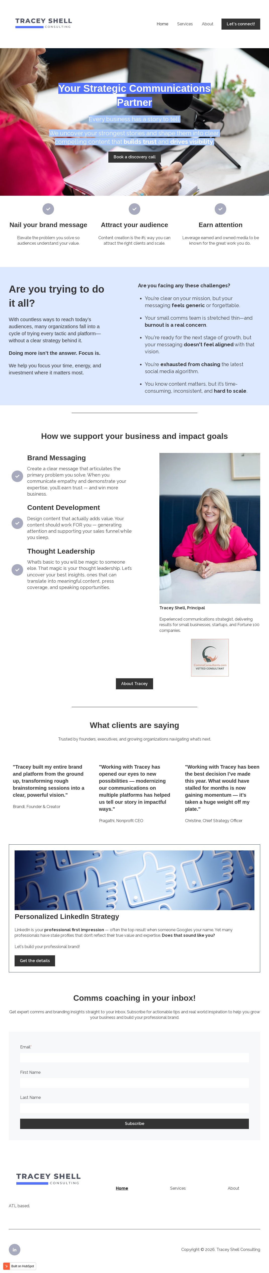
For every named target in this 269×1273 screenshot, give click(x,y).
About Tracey (134, 683)
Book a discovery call (135, 157)
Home (162, 24)
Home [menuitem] (122, 1188)
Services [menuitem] (178, 1188)
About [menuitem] (233, 1188)
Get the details (35, 960)
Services (185, 24)
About (207, 24)
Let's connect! (241, 24)
